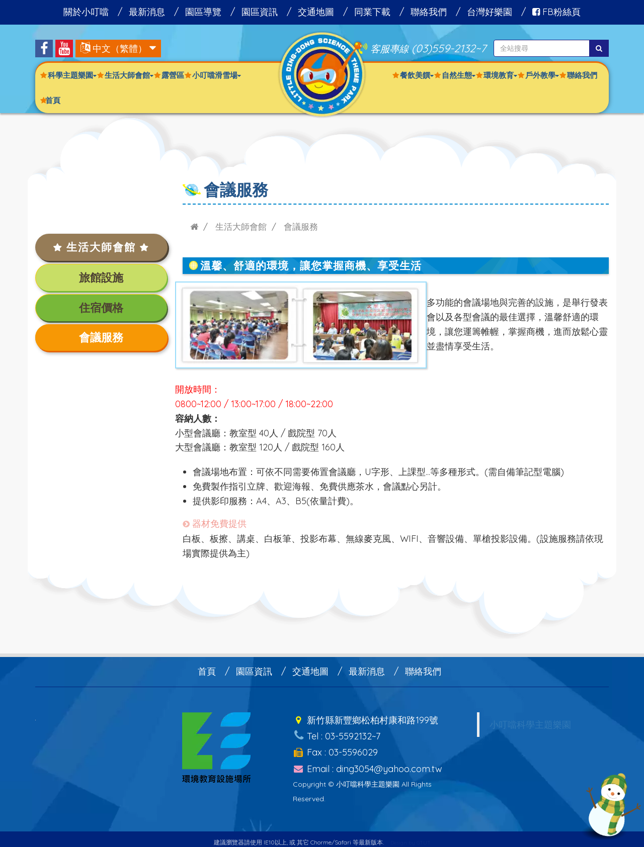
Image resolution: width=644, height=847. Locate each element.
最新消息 (147, 12)
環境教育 (500, 75)
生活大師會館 (129, 75)
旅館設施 (101, 277)
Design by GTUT (410, 835)
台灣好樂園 (489, 12)
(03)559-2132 (443, 48)
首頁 (52, 100)
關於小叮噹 (86, 12)
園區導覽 (203, 12)
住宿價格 (101, 308)
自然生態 (458, 75)
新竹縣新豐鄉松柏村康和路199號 (365, 719)
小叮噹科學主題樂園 (530, 724)
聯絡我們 (429, 12)
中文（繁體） (120, 48)
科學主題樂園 (72, 75)
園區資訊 (260, 12)
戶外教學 (542, 75)
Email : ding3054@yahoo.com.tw (367, 762)
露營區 (173, 75)
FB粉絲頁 (556, 12)
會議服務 (101, 337)
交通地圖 (316, 12)
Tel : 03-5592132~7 (336, 733)
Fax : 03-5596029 (335, 748)
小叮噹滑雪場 (216, 75)
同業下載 (372, 12)
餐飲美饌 (417, 75)
